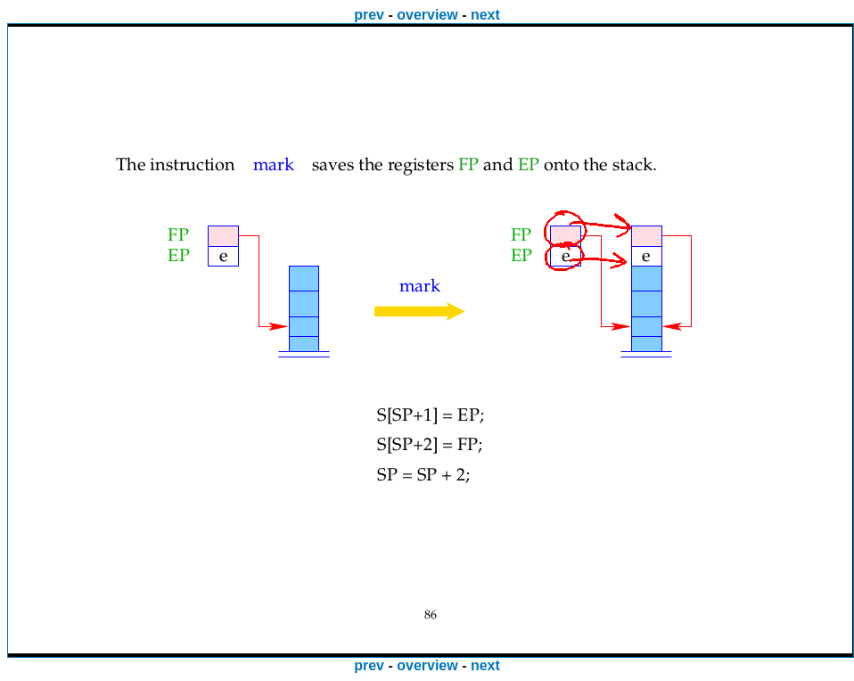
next (485, 14)
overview (427, 14)
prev (369, 14)
